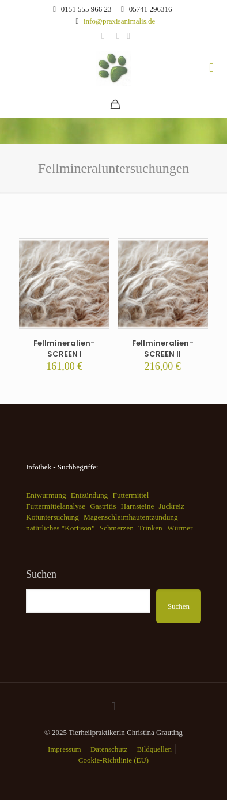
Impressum (64, 749)
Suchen (41, 574)
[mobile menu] (211, 68)
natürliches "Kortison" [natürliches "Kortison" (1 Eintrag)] (60, 528)
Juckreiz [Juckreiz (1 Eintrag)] (171, 506)
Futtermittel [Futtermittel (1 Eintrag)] (131, 495)
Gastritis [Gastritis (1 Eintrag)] (103, 506)
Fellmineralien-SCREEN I (64, 348)
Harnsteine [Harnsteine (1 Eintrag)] (137, 506)
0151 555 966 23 (86, 9)
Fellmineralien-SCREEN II (163, 348)
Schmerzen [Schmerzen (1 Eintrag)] (117, 528)
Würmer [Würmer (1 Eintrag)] (179, 528)
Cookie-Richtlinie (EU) (113, 760)
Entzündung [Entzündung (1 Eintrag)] (89, 495)
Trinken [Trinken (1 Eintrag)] (150, 528)
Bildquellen (154, 749)
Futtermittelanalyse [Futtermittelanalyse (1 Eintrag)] (55, 506)
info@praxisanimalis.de (119, 21)
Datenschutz (108, 749)
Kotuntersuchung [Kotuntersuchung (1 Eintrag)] (52, 517)
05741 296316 (150, 9)
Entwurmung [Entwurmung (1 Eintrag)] (46, 495)
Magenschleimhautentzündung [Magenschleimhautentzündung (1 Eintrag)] (131, 517)
